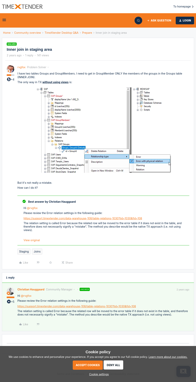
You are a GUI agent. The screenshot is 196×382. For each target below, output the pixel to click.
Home (7, 32)
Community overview (27, 32)
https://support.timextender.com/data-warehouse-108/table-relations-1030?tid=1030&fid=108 (83, 218)
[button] (4, 21)
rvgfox (21, 67)
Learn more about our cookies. (168, 356)
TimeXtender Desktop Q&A (61, 32)
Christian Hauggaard (30, 289)
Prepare (87, 32)
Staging (24, 251)
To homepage (183, 6)
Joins (37, 251)
